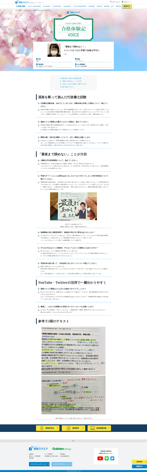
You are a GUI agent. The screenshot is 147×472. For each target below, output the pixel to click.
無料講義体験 (98, 428)
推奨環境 (62, 454)
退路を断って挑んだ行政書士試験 (71, 78)
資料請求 (99, 6)
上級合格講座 (67, 6)
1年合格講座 (46, 6)
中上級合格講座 (56, 6)
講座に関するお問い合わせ (39, 464)
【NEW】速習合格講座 (34, 6)
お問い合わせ (116, 2)
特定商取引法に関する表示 (51, 456)
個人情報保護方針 (64, 456)
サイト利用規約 (49, 454)
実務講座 (118, 6)
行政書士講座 (20, 6)
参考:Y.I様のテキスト (68, 87)
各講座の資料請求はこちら (61, 464)
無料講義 (106, 6)
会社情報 (31, 458)
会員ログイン (128, 2)
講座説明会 (47, 428)
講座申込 (127, 6)
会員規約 (31, 454)
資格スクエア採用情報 (34, 456)
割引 (112, 6)
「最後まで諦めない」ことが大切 (71, 81)
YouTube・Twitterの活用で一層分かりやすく (74, 84)
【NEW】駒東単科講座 (79, 6)
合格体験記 (91, 6)
